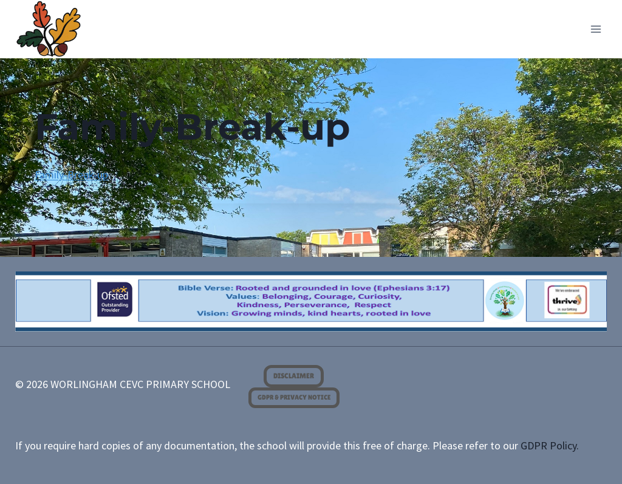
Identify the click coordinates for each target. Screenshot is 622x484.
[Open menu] (596, 28)
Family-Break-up (71, 175)
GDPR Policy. (550, 445)
